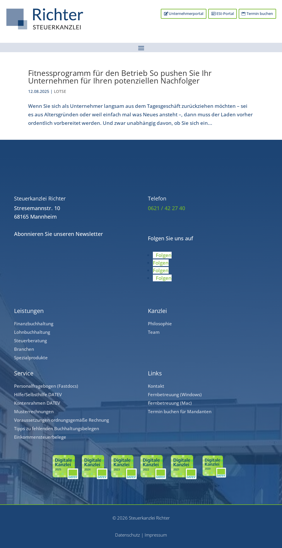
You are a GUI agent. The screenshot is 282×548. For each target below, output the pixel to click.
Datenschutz (127, 535)
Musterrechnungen (34, 411)
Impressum (156, 535)
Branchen (24, 349)
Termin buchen (260, 13)
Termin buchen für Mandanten (179, 411)
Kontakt (156, 386)
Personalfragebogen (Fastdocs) (46, 386)
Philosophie (160, 323)
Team (154, 332)
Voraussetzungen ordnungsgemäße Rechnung (61, 420)
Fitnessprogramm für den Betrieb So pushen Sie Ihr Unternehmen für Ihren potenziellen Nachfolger (120, 77)
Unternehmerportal (185, 13)
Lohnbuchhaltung (32, 332)
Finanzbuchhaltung (33, 323)
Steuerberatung (30, 340)
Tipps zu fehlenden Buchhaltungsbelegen (56, 428)
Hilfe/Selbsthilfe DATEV (38, 394)
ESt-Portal (224, 13)
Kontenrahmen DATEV (37, 403)
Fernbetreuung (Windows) (175, 394)
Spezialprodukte (31, 357)
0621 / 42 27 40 (166, 208)
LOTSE (60, 91)
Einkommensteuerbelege (40, 437)
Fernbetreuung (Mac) (170, 403)
